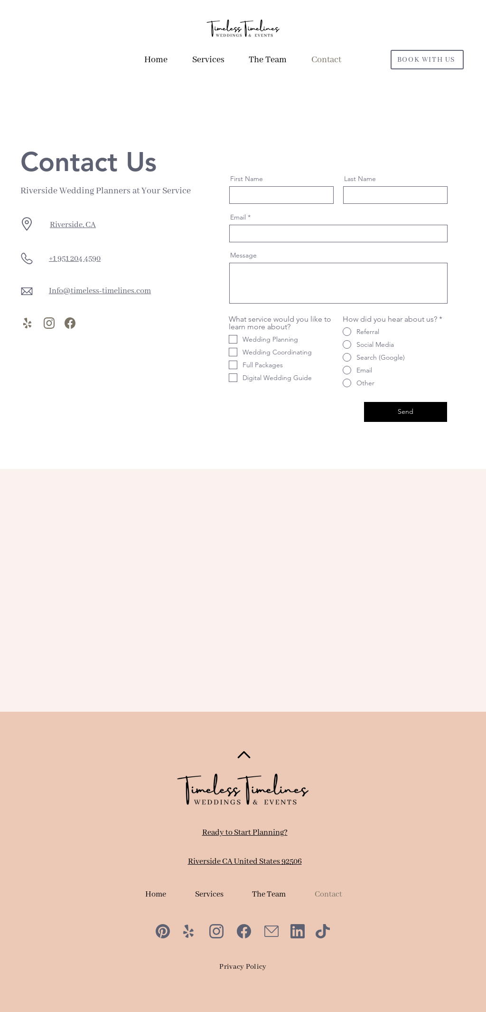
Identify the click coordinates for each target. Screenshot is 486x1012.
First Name (246, 178)
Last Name (360, 178)
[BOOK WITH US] (427, 59)
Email (238, 217)
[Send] (405, 412)
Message (243, 255)
